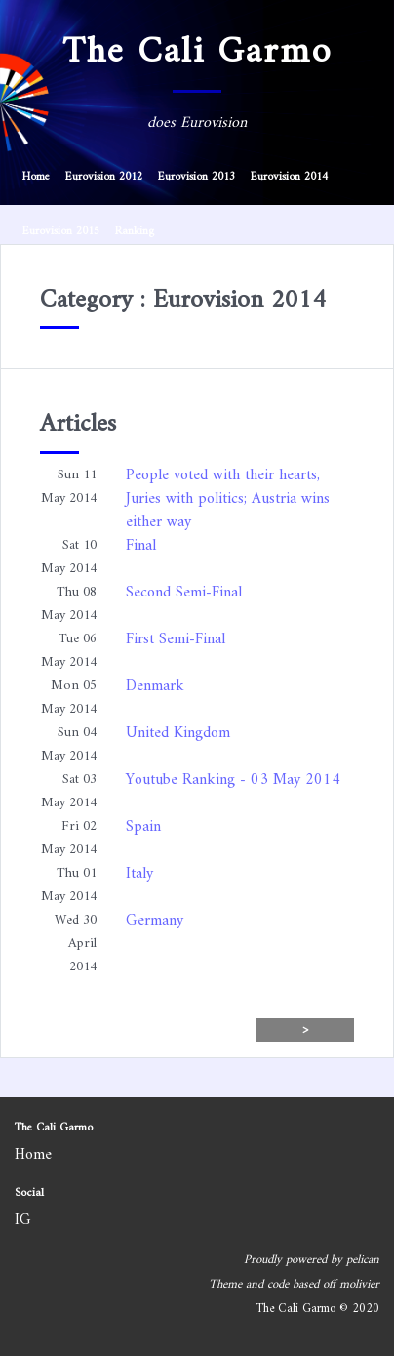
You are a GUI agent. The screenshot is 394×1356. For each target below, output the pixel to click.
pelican (362, 1260)
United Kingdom (178, 733)
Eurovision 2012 (103, 177)
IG (23, 1220)
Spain (143, 827)
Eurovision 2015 (60, 232)
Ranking (134, 232)
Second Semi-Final (184, 592)
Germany (154, 920)
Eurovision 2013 (196, 177)
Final (141, 545)
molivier (359, 1284)
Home (36, 177)
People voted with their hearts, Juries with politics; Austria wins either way (228, 499)
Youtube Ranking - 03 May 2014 (233, 780)
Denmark (155, 686)
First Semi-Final (175, 639)
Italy (139, 873)
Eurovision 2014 (289, 177)
